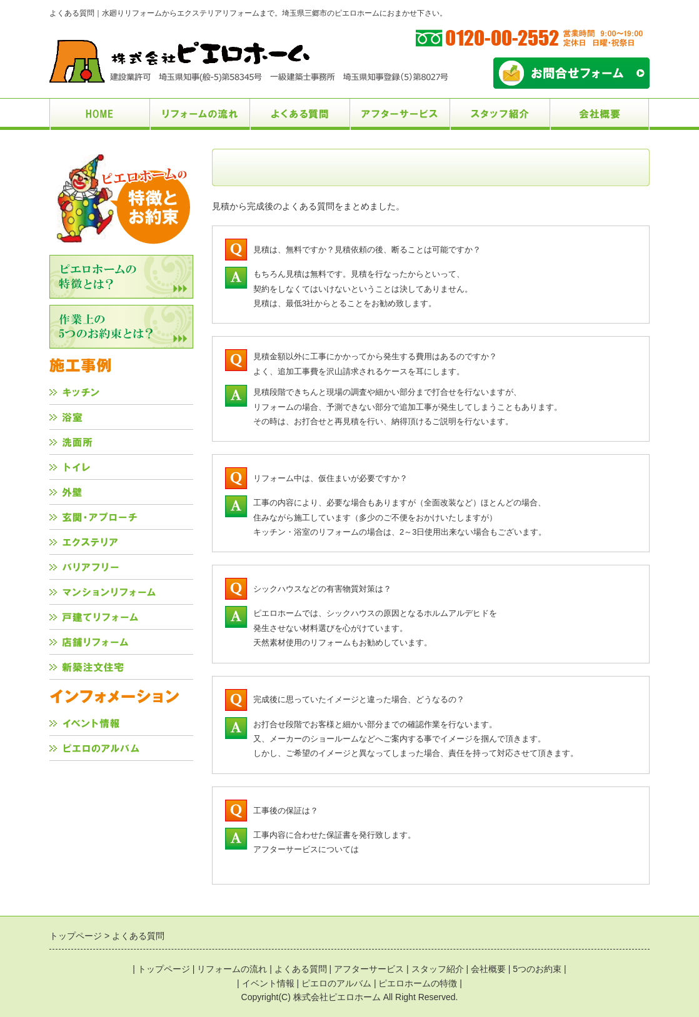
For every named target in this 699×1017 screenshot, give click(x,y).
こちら (371, 849)
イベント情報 (268, 983)
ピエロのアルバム (336, 983)
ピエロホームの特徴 (417, 983)
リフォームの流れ (232, 969)
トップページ (164, 969)
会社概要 (488, 969)
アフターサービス (369, 969)
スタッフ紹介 (437, 969)
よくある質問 (300, 969)
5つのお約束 (537, 969)
